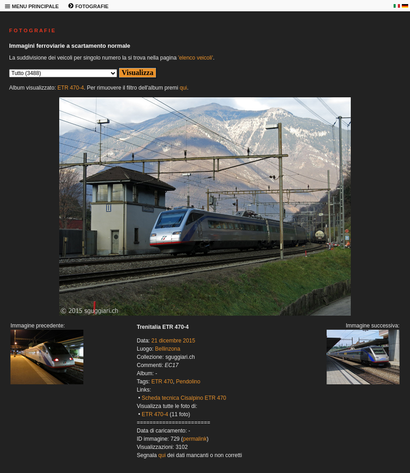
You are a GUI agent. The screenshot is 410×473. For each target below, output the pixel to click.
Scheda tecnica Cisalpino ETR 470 (184, 398)
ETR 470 (162, 381)
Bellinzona (167, 349)
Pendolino (188, 381)
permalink (195, 439)
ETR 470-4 (70, 88)
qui (183, 88)
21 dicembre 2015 (173, 340)
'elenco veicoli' (195, 58)
